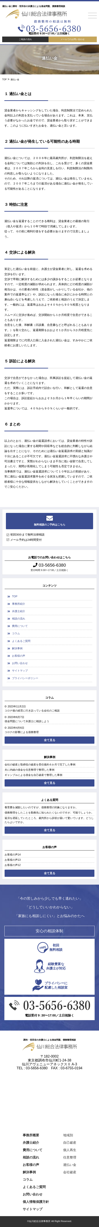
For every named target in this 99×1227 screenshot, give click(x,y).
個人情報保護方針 (36, 1202)
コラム (16, 633)
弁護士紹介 (18, 611)
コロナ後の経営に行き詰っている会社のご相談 (32, 710)
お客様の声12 (13, 865)
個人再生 (69, 1150)
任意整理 (69, 1157)
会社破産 (69, 1172)
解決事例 (17, 648)
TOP (14, 596)
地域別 (68, 1135)
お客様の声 (18, 655)
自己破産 (69, 1142)
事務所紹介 (18, 603)
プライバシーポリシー (25, 678)
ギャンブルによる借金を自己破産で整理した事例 (33, 775)
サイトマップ (20, 670)
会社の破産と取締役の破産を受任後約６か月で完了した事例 (40, 764)
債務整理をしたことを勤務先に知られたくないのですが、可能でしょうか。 (49, 812)
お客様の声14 (13, 854)
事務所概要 (31, 1135)
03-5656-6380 (49, 565)
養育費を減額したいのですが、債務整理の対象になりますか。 (41, 807)
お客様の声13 (13, 859)
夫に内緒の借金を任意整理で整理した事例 (29, 769)
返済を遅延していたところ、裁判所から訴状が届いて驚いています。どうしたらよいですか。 (49, 820)
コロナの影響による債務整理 (22, 732)
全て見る (49, 740)
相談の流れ (18, 618)
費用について (20, 626)
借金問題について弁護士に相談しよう (27, 721)
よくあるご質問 (21, 641)
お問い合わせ (20, 663)
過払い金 (69, 1165)
